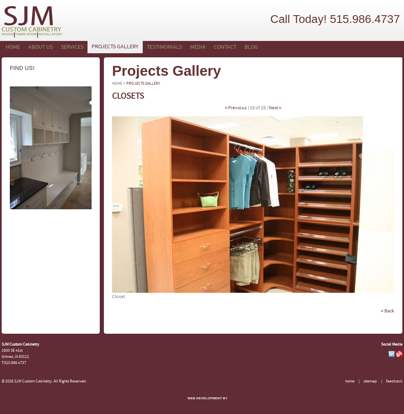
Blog (251, 47)
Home (13, 47)
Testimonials (164, 47)
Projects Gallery (115, 47)
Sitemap (370, 381)
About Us (40, 47)
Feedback (394, 381)
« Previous (236, 108)
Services (72, 47)
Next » (275, 108)
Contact (225, 47)
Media (198, 47)
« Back (387, 311)
